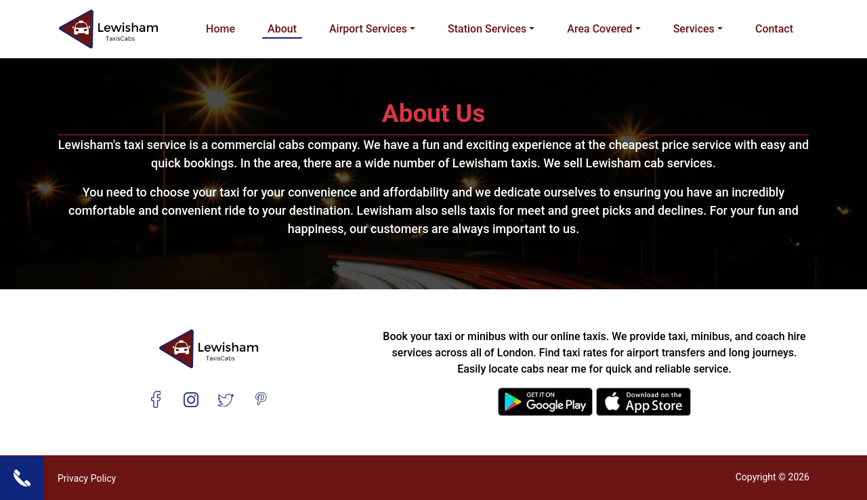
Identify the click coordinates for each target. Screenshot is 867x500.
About (282, 28)
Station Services (487, 28)
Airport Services (368, 28)
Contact (774, 28)
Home (220, 28)
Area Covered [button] (599, 28)
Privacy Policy (87, 478)
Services (694, 28)
